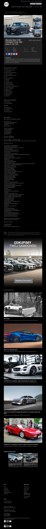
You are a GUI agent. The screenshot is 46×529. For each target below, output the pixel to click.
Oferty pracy (6, 489)
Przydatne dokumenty (8, 502)
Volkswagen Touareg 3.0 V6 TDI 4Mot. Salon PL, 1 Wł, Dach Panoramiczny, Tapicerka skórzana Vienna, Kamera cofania (15, 464)
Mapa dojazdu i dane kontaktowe (10, 507)
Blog (41, 6)
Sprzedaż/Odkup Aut (36, 6)
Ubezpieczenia (13, 6)
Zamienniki (26, 497)
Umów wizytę (33, 3)
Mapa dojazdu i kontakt (25, 1)
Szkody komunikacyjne (28, 6)
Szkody (25, 492)
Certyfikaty (6, 493)
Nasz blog (5, 488)
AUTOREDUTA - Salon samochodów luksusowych (6, 4)
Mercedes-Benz (19, 6)
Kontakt (23, 6)
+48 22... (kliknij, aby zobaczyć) (36, 1)
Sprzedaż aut (26, 489)
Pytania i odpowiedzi (7, 501)
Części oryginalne (27, 496)
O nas (5, 486)
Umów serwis (26, 486)
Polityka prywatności (7, 492)
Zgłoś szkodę (39, 3)
